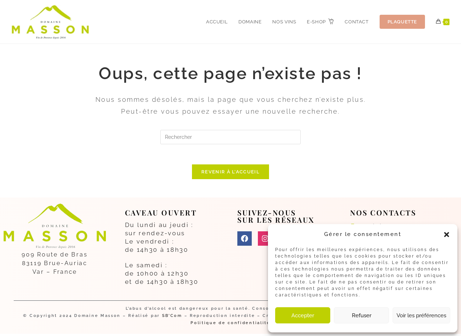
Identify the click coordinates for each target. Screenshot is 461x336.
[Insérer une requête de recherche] (230, 137)
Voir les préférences (421, 315)
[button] (446, 234)
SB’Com (172, 317)
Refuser (361, 315)
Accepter (302, 315)
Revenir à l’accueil (230, 173)
